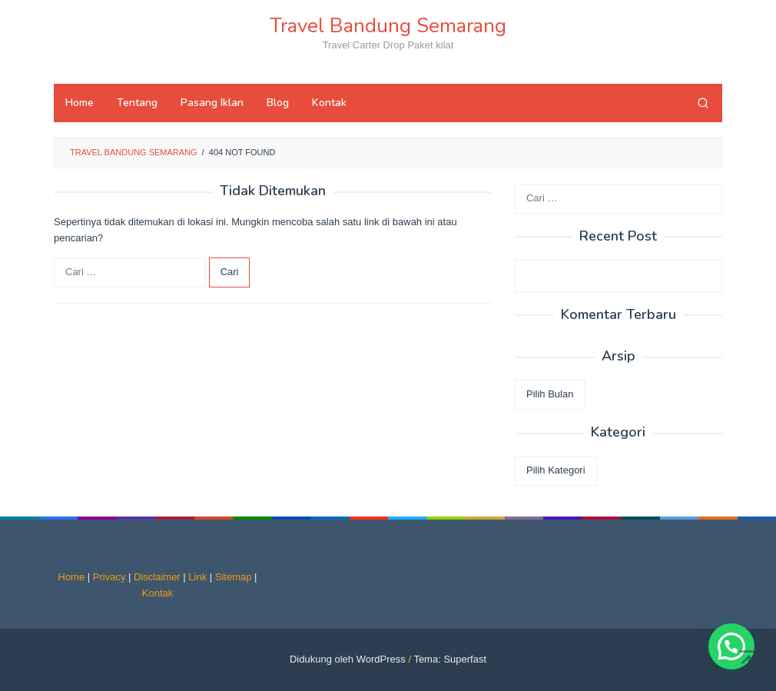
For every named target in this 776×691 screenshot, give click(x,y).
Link (197, 577)
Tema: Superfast (449, 659)
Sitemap (233, 577)
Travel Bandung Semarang (388, 25)
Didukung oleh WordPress (348, 659)
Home (71, 577)
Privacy (109, 577)
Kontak (157, 593)
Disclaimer (157, 577)
